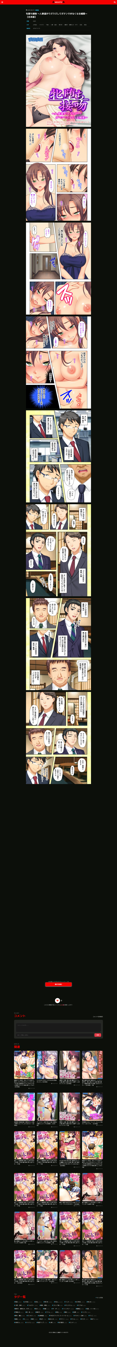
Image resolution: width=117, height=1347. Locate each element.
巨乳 (81, 25)
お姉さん (19, 1322)
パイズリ (86, 1312)
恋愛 (76, 1312)
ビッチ (73, 1322)
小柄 (53, 1322)
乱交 (43, 1319)
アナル (49, 1312)
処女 (38, 1309)
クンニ (93, 1315)
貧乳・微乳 (45, 1305)
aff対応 (35, 25)
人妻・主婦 (54, 25)
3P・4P (56, 1309)
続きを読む (58, 984)
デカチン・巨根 (80, 1315)
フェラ (69, 1302)
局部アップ (42, 1322)
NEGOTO (58, 2)
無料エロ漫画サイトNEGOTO (60, 1332)
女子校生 (80, 1302)
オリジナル (70, 1305)
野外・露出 (20, 1315)
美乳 (59, 1312)
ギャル (74, 1319)
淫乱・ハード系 (93, 1309)
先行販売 (63, 1322)
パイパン (30, 1322)
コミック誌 (58, 1305)
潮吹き (39, 1312)
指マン (94, 1319)
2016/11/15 (36, 28)
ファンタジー (68, 1309)
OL (26, 1319)
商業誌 (37, 10)
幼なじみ (53, 1319)
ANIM (34, 21)
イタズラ (41, 25)
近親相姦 (43, 1315)
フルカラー (33, 1305)
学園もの (19, 1312)
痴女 (85, 25)
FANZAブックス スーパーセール (61, 1315)
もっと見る (100, 1297)
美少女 (91, 1302)
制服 (47, 1309)
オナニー (64, 1319)
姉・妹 (29, 1312)
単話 (18, 1302)
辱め (68, 1312)
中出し (59, 1302)
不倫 (47, 25)
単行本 (60, 25)
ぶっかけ (32, 1315)
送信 (98, 1035)
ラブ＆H (82, 1305)
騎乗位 (80, 1309)
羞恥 (18, 1319)
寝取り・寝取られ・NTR (71, 25)
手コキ (84, 1319)
